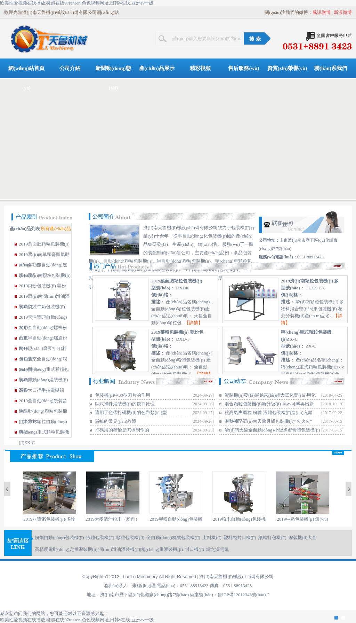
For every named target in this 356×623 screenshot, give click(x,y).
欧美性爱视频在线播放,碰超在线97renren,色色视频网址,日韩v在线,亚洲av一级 (77, 3)
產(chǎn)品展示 (156, 68)
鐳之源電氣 (217, 549)
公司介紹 (69, 68)
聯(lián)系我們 (330, 68)
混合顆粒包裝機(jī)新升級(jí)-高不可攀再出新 (269, 403)
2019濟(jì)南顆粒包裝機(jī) (45, 275)
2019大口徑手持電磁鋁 (41, 390)
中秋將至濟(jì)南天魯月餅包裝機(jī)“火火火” (268, 421)
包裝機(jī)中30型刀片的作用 (122, 395)
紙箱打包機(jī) (272, 537)
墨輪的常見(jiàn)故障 (115, 421)
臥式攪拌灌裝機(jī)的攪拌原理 (125, 403)
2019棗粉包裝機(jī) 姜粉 (42, 285)
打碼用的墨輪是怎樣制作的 (122, 430)
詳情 (193, 322)
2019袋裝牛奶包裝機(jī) (42, 306)
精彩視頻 (200, 68)
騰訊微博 (322, 12)
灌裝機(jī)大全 (303, 537)
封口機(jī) (194, 549)
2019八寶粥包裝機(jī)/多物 (49, 519)
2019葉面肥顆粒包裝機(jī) (44, 244)
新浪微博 (343, 12)
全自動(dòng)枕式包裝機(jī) (173, 537)
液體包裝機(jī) (100, 537)
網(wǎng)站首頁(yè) (26, 71)
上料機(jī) (211, 537)
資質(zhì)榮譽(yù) (287, 68)
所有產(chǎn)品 (56, 228)
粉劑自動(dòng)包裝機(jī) (59, 537)
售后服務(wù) (243, 68)
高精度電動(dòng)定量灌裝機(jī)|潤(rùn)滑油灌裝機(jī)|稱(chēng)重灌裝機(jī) (109, 549)
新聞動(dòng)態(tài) (113, 71)
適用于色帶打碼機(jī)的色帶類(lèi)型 (131, 412)
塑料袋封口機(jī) (240, 537)
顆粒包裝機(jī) (130, 537)
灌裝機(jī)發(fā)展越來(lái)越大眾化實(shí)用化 (270, 395)
